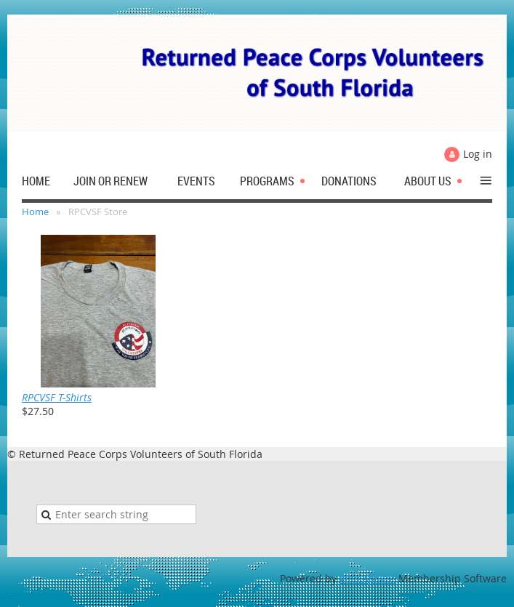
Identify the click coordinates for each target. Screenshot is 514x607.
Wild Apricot (367, 578)
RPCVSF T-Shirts (57, 397)
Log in (477, 154)
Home (35, 211)
